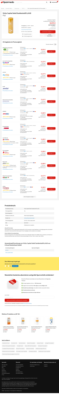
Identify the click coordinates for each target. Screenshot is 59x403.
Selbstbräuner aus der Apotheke (44, 351)
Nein (10, 265)
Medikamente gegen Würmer (41, 348)
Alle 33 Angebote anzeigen (29, 196)
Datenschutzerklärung (27, 303)
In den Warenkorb (49, 35)
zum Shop (51, 51)
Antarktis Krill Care (5, 343)
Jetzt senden (15, 265)
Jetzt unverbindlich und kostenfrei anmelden (17, 300)
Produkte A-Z (18, 367)
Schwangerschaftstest (33, 351)
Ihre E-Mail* (7, 295)
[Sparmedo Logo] (7, 2)
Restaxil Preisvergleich (20, 348)
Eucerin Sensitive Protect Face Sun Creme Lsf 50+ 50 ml (37, 326)
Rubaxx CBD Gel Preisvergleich (30, 345)
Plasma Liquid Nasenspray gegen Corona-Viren (10, 354)
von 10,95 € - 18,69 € (27, 25)
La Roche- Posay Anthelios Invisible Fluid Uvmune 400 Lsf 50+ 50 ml (9, 326)
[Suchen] (46, 2)
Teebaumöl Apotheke (30, 348)
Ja (6, 265)
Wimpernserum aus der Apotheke (8, 351)
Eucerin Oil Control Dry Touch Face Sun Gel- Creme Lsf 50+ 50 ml (23, 326)
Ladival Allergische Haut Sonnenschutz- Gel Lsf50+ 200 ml (51, 326)
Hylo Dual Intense (22, 343)
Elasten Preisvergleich (31, 343)
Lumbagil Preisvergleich (49, 343)
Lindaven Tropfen (40, 343)
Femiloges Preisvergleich (42, 345)
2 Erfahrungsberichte (27, 36)
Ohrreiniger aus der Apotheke (21, 351)
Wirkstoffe (18, 370)
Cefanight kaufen (20, 345)
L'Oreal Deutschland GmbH (26, 29)
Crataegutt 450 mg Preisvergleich (8, 348)
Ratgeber (17, 368)
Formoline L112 (14, 343)
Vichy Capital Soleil (9, 252)
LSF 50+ (7, 250)
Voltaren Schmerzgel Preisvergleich (8, 345)
